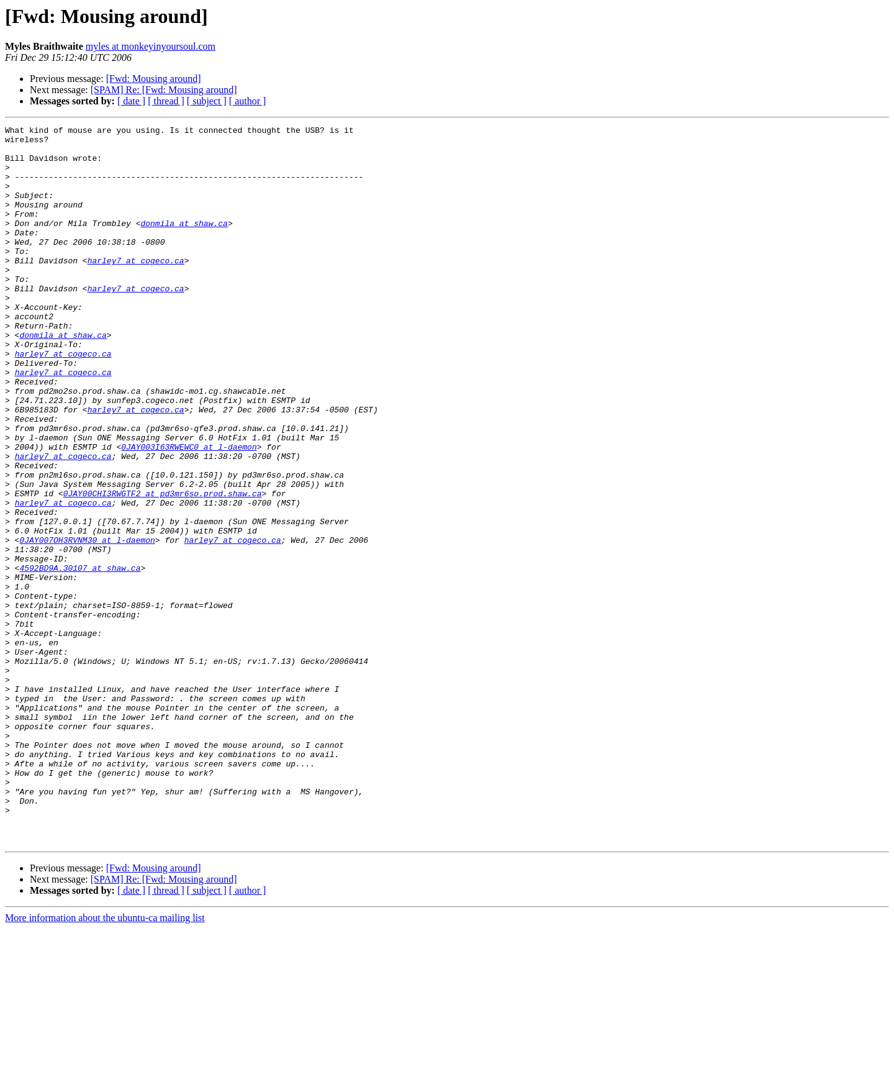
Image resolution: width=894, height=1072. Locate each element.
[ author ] (247, 101)
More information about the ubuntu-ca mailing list (105, 1061)
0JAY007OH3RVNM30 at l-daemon (87, 623)
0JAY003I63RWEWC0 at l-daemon (188, 511)
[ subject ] (207, 101)
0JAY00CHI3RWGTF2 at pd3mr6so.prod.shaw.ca (162, 567)
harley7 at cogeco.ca (136, 288)
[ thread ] (166, 101)
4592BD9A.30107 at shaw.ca (79, 657)
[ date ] (131, 101)
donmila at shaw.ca (183, 243)
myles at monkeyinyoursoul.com (150, 46)
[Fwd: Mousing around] (153, 78)
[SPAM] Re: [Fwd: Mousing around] (164, 89)
